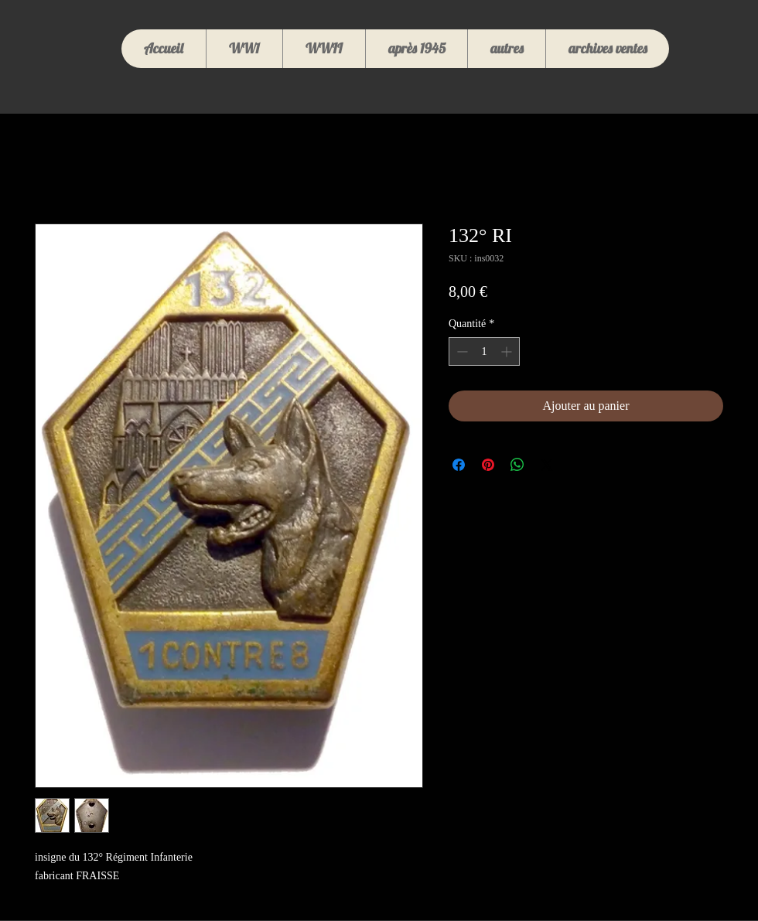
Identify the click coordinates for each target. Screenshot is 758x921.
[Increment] (507, 351)
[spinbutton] (484, 351)
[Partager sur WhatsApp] (517, 464)
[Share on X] (547, 464)
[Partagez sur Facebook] (458, 464)
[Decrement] (460, 351)
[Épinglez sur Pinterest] (488, 464)
